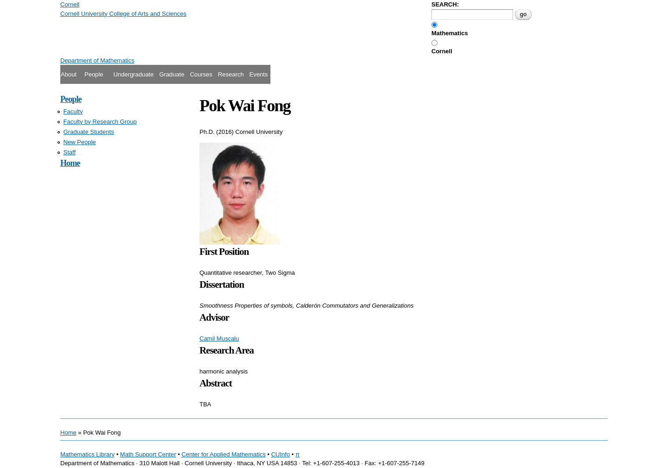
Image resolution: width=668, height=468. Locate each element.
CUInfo (280, 454)
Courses (201, 74)
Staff (70, 152)
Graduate (171, 74)
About (69, 74)
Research (231, 74)
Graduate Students (89, 131)
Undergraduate (133, 74)
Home (70, 163)
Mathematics (449, 33)
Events (258, 74)
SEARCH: (445, 4)
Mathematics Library (87, 454)
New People (80, 142)
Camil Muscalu (219, 338)
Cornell (441, 51)
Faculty (73, 111)
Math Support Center (148, 454)
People (93, 74)
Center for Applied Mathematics (223, 454)
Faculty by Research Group (100, 121)
